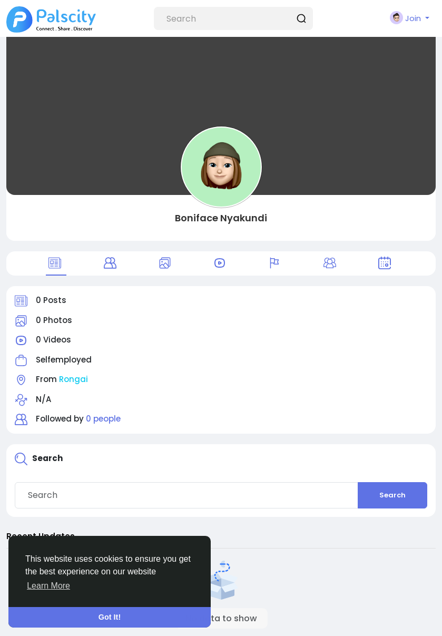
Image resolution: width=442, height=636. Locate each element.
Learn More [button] (48, 585)
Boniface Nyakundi (221, 217)
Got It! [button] (110, 617)
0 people (103, 418)
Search (392, 495)
